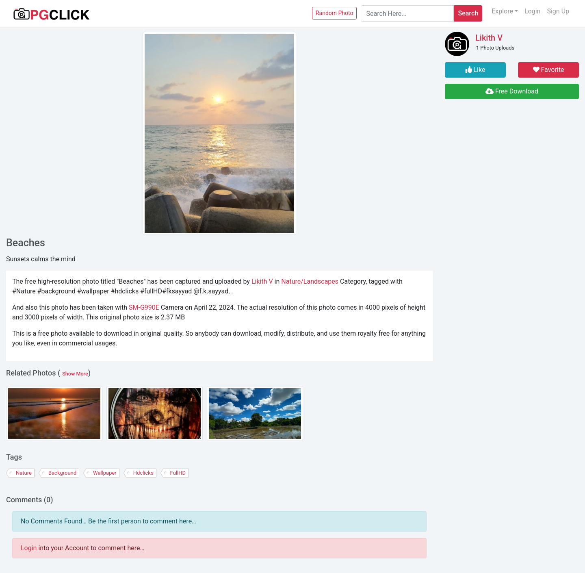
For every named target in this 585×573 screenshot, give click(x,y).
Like (475, 70)
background (62, 473)
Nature (24, 473)
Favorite (548, 70)
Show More (75, 374)
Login (532, 11)
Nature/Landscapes (309, 281)
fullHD (178, 473)
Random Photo (334, 13)
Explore (502, 11)
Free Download (511, 91)
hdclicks (143, 473)
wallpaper (105, 473)
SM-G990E (144, 307)
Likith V (262, 281)
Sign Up (558, 11)
